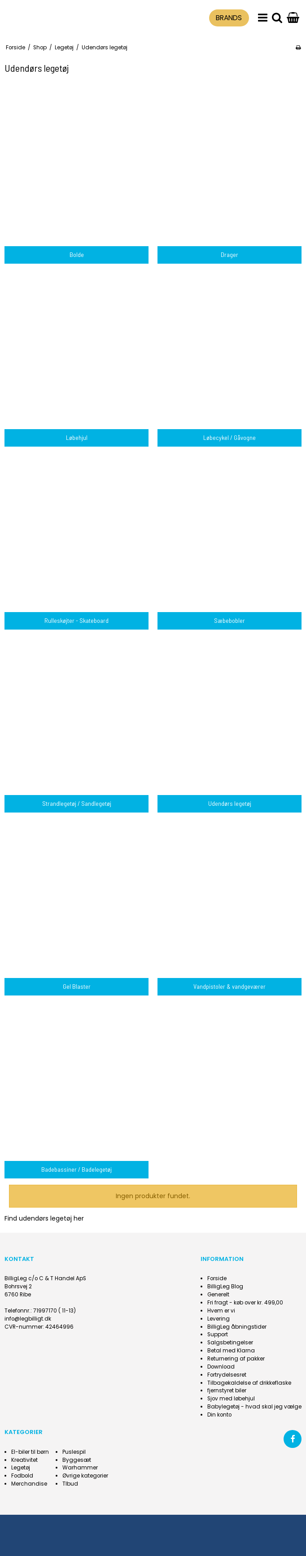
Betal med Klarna (231, 1350)
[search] (277, 18)
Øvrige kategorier (85, 1475)
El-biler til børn (30, 1452)
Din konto (219, 1414)
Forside (217, 1278)
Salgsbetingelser (230, 1342)
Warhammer (80, 1467)
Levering (218, 1318)
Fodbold (22, 1475)
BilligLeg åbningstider (237, 1326)
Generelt (218, 1294)
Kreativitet (24, 1460)
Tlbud (70, 1483)
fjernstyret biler (226, 1390)
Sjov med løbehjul (231, 1398)
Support (217, 1334)
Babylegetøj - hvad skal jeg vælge (254, 1406)
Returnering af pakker (236, 1358)
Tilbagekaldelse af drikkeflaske (249, 1382)
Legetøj (20, 1467)
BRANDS (229, 17)
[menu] (263, 18)
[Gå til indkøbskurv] (293, 18)
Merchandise (29, 1483)
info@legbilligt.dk (27, 1318)
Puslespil (74, 1452)
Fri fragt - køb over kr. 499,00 (245, 1302)
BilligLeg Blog (225, 1286)
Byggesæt (76, 1460)
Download (221, 1366)
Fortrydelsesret (226, 1374)
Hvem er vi (221, 1310)
